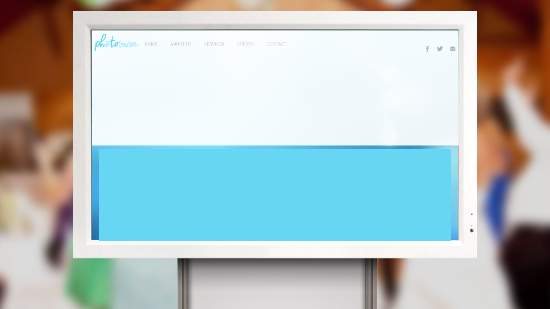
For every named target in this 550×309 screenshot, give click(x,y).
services (214, 44)
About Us (181, 44)
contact (276, 44)
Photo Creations (115, 42)
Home (151, 44)
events (245, 44)
